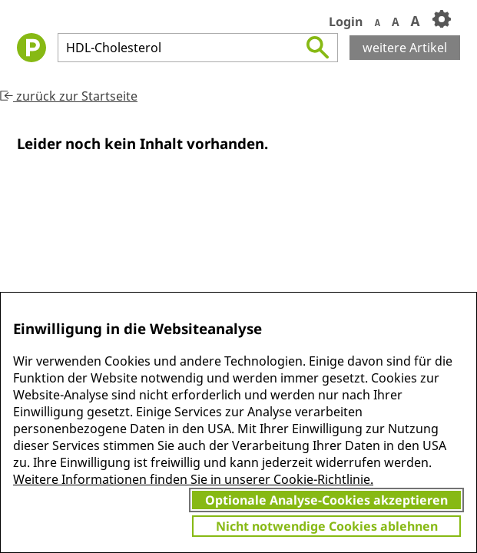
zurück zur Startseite (68, 96)
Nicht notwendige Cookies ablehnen (327, 526)
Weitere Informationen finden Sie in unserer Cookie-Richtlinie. (193, 479)
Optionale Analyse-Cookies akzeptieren (326, 500)
